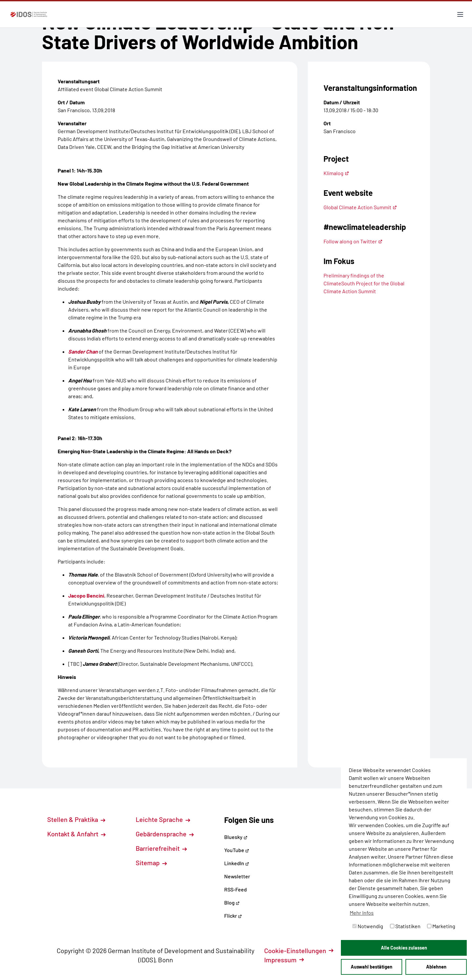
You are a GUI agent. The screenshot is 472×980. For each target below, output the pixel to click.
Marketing (441, 926)
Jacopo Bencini (86, 595)
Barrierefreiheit (161, 848)
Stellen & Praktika (76, 819)
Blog (232, 902)
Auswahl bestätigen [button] (371, 967)
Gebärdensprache (165, 834)
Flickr (233, 915)
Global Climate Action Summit (360, 207)
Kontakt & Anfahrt (76, 834)
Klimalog (336, 173)
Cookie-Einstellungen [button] (298, 950)
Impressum (284, 960)
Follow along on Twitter (353, 241)
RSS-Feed (235, 889)
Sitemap (151, 863)
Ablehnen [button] (436, 967)
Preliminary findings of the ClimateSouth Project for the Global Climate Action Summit (364, 283)
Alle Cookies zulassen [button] (404, 947)
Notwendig (367, 926)
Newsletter (237, 876)
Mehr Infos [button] (362, 912)
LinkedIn (236, 863)
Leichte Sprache (163, 819)
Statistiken (405, 926)
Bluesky (235, 837)
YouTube (236, 850)
